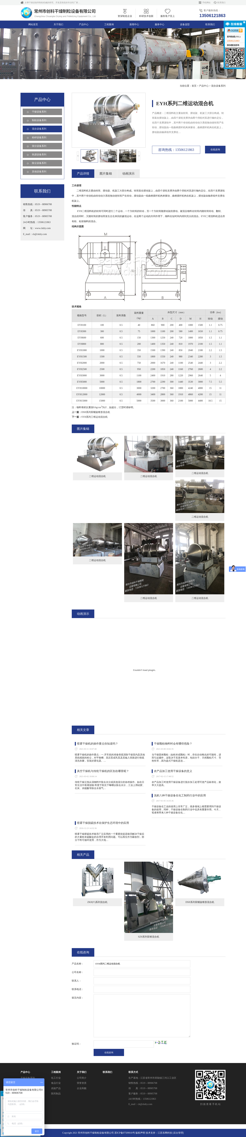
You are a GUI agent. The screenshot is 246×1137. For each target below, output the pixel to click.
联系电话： (78, 989)
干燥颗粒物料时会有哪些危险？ (173, 743)
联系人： (76, 980)
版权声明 (140, 1133)
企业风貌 (81, 1054)
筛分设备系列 (39, 146)
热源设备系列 (39, 154)
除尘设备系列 (39, 163)
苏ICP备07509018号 (124, 1133)
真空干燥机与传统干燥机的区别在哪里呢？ (103, 771)
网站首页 (33, 24)
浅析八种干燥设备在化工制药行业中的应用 (180, 795)
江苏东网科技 (165, 1133)
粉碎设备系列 (39, 137)
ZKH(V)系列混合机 (97, 902)
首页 (194, 86)
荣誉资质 (81, 1049)
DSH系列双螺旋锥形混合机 (95, 412)
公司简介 (81, 1044)
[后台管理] (178, 1133)
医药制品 (56, 1059)
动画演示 (128, 173)
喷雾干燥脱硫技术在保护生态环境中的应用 (103, 822)
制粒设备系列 (39, 120)
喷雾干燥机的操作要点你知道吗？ (97, 743)
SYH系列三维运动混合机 (94, 417)
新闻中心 (134, 24)
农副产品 (56, 1054)
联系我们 (221, 2)
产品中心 (83, 24)
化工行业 (56, 1044)
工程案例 (109, 24)
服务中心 (159, 24)
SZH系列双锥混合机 (148, 936)
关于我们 (58, 24)
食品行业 (56, 1049)
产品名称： (78, 963)
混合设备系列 (218, 86)
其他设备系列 (39, 171)
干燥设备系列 (39, 111)
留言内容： (78, 998)
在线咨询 (215, 149)
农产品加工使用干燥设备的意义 (173, 771)
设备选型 (185, 24)
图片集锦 (106, 173)
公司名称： (78, 972)
